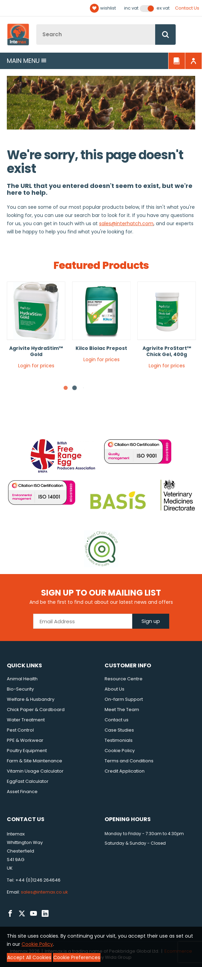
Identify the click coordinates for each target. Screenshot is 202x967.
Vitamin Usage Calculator (35, 771)
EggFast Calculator (28, 781)
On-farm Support (124, 699)
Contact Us (187, 8)
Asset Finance (22, 791)
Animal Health (22, 679)
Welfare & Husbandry (30, 699)
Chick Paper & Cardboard (36, 709)
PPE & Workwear (25, 740)
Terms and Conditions (129, 761)
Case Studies (119, 730)
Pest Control (20, 730)
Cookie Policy (120, 750)
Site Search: (36, 24)
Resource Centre (124, 679)
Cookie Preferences (76, 957)
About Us (114, 689)
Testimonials (119, 740)
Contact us (117, 720)
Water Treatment (26, 720)
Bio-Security (20, 689)
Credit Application (125, 771)
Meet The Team (122, 709)
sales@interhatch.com (126, 223)
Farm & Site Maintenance (34, 761)
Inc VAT (131, 8)
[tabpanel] (36, 327)
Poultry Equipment (27, 750)
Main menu (26, 60)
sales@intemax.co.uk (44, 892)
